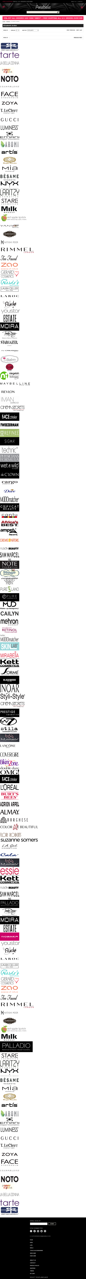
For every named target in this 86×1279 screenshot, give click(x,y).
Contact (80, 1)
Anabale (43, 7)
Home (4, 21)
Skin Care (33, 1253)
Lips (31, 1245)
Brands (8, 21)
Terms (32, 1270)
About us (73, 1)
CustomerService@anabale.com (40, 1236)
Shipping (32, 1268)
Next (77, 30)
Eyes (31, 1242)
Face (31, 1239)
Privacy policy (34, 1265)
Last (81, 30)
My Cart (32, 1273)
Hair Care (33, 1255)
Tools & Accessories (36, 1250)
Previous (72, 30)
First (68, 30)
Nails (31, 1247)
